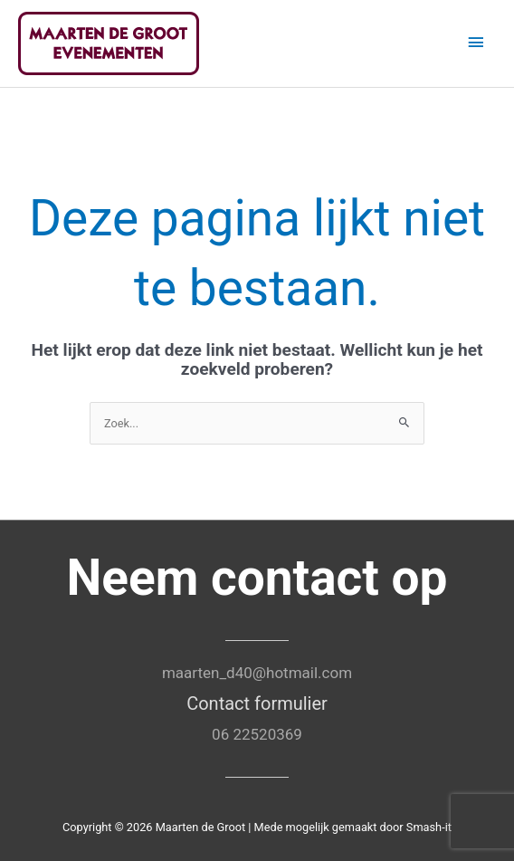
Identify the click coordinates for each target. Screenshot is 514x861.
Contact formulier (257, 703)
